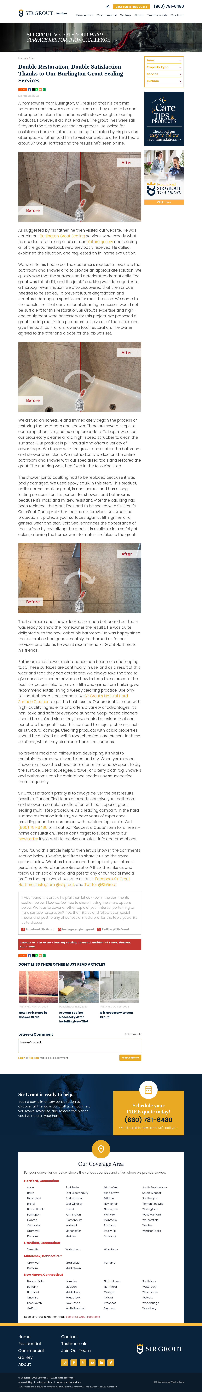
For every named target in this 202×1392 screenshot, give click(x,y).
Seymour (110, 1308)
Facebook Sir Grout (40, 929)
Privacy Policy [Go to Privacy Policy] (44, 1382)
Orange (109, 1292)
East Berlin (72, 1187)
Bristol (31, 1204)
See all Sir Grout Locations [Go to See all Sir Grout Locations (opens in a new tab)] (83, 1317)
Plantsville (110, 1220)
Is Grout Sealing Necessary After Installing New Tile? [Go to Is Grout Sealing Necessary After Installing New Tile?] (73, 1017)
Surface (153, 81)
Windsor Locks (151, 1231)
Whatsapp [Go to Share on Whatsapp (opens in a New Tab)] (36, 89)
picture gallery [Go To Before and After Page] (99, 241)
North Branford (75, 1308)
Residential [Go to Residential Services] (84, 15)
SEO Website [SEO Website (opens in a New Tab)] (160, 1382)
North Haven (112, 1281)
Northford (110, 1287)
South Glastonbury (154, 1187)
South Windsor (151, 1193)
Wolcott (147, 1297)
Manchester (73, 1231)
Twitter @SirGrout (100, 884)
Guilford (32, 1308)
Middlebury (72, 1292)
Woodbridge (150, 1303)
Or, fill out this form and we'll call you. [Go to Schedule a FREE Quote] (148, 1128)
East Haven (34, 1303)
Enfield (69, 1209)
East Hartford (74, 1198)
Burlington (33, 1214)
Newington (111, 1209)
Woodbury (111, 1249)
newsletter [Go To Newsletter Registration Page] (28, 839)
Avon (30, 1187)
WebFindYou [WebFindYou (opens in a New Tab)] (177, 1382)
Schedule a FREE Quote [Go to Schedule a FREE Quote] (131, 7)
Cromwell (33, 1231)
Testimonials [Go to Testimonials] (157, 15)
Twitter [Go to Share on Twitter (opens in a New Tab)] (33, 89)
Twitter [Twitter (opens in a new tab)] (83, 1362)
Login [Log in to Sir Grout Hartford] (21, 1058)
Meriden (70, 1236)
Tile (39, 942)
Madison (71, 1287)
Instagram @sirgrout (54, 884)
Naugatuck (72, 1297)
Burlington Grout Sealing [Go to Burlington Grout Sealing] (62, 236)
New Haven (72, 1303)
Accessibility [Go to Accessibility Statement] (25, 1382)
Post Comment (130, 1057)
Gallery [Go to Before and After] (125, 15)
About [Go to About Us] (139, 15)
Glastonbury (73, 1220)
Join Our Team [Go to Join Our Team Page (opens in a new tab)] (76, 1350)
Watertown (72, 1249)
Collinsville (33, 1225)
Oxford (108, 1297)
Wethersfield (150, 1220)
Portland (109, 1225)
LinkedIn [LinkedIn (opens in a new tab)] (101, 1362)
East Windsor (73, 1204)
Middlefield (111, 1187)
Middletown (111, 1193)
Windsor (147, 1225)
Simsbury (110, 1236)
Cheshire (32, 1297)
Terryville (32, 1249)
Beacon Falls (35, 1281)
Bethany (32, 1287)
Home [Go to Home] (22, 58)
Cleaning (58, 942)
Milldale (109, 1198)
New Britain (111, 1204)
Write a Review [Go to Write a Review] (107, 6)
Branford (33, 1292)
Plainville (109, 1214)
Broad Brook (35, 1209)
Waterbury (149, 1287)
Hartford (71, 1225)
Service (152, 74)
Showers (125, 942)
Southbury (149, 1281)
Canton (32, 1220)
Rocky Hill (110, 1231)
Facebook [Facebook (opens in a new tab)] (73, 1362)
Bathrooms (27, 946)
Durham (32, 1236)
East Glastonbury (76, 1193)
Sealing (71, 942)
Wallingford (150, 1209)
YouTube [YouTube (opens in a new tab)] (92, 1362)
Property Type (157, 67)
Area (150, 60)
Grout (47, 942)
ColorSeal (84, 942)
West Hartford (151, 1214)
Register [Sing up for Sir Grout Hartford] (34, 1058)
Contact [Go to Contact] (177, 15)
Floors (113, 942)
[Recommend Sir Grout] (164, 177)
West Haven (150, 1292)
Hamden (71, 1281)
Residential (100, 942)
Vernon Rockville (152, 1204)
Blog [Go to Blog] (32, 58)
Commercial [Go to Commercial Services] (107, 15)
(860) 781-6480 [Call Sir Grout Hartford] (169, 6)
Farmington (73, 1214)
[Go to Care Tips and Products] (164, 119)
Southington (150, 1198)
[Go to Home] (44, 13)
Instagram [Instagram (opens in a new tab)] (64, 1362)
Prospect (110, 1303)
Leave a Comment (35, 1034)
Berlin (30, 1193)
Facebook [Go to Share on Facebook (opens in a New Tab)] (29, 89)
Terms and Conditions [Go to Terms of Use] (69, 1382)
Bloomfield (34, 1198)
